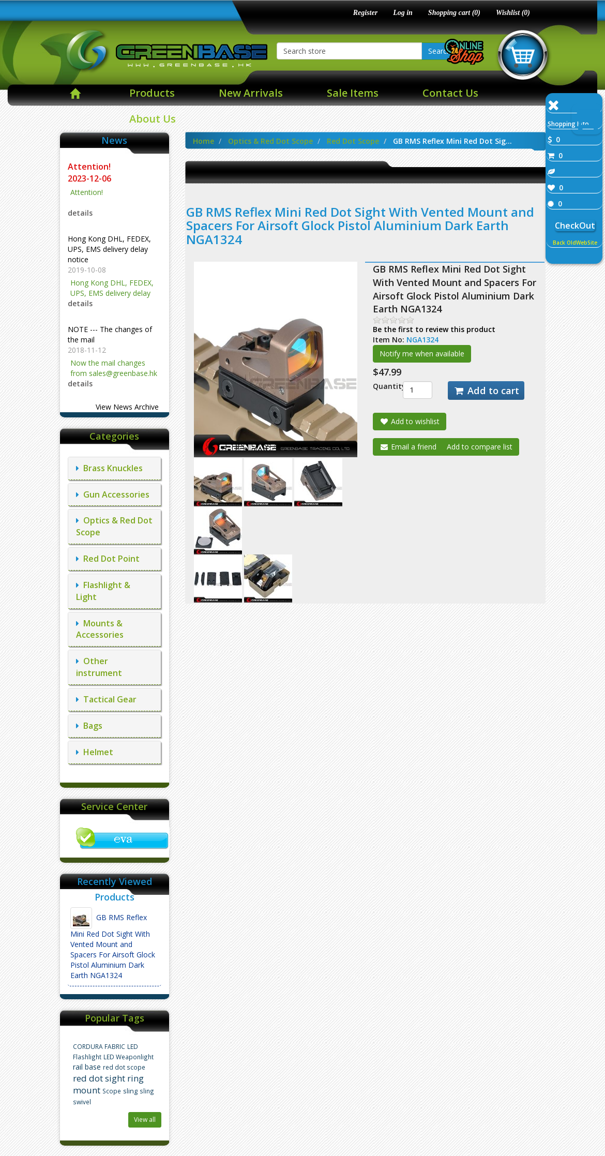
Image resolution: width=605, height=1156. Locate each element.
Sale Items (353, 93)
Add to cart (486, 390)
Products (152, 93)
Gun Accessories (112, 494)
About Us (152, 119)
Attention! (90, 166)
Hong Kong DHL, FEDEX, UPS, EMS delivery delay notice (109, 249)
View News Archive (127, 407)
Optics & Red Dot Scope (270, 141)
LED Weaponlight (128, 1057)
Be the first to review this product (434, 329)
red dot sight (99, 1078)
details (80, 213)
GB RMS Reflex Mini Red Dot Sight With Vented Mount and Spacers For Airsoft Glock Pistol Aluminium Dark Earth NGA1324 (112, 943)
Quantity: (380, 386)
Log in (403, 13)
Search (439, 51)
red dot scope (124, 1067)
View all (145, 1119)
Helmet (94, 752)
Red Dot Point (108, 558)
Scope (111, 1091)
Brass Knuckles (109, 468)
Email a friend (408, 447)
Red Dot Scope (353, 141)
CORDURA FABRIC (99, 1046)
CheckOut (575, 225)
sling (130, 1091)
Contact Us (450, 93)
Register (365, 13)
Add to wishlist (410, 421)
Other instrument (99, 667)
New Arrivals (251, 93)
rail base (87, 1067)
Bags (89, 725)
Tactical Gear (106, 699)
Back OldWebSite (575, 242)
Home (203, 141)
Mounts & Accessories (100, 629)
